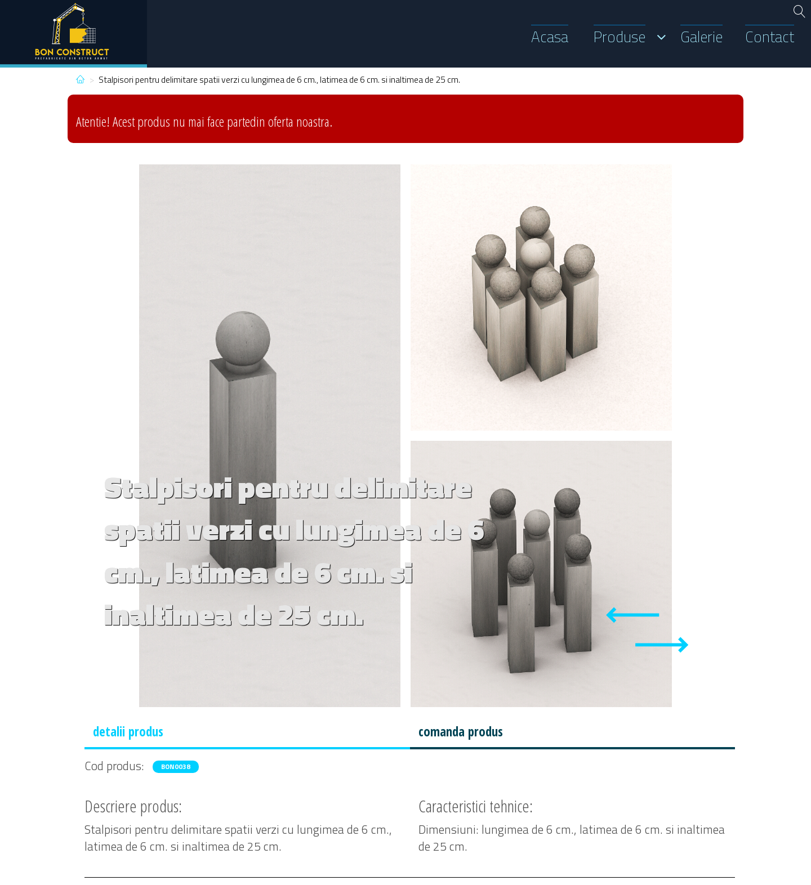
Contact (769, 36)
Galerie (701, 36)
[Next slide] (661, 645)
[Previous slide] (632, 615)
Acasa (549, 36)
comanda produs (460, 731)
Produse (619, 36)
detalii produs (128, 731)
